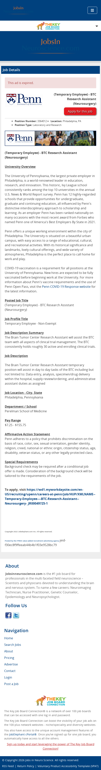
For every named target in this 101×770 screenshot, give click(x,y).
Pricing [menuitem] (9, 658)
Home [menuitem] (8, 638)
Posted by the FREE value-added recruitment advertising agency (32, 541)
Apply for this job (80, 111)
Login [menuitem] (8, 677)
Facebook (8, 615)
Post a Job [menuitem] (11, 684)
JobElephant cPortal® (23, 734)
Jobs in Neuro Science (39, 760)
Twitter (16, 615)
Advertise (11, 664)
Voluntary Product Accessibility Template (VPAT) (68, 766)
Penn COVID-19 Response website (66, 286)
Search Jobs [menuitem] (12, 645)
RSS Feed (8, 766)
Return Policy (25, 766)
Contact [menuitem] (10, 671)
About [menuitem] (8, 651)
